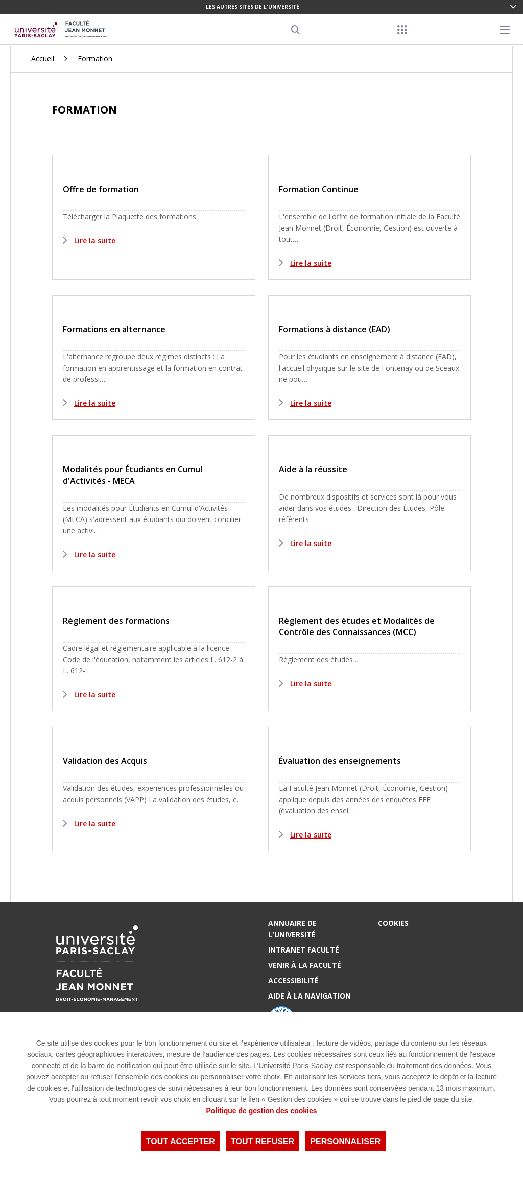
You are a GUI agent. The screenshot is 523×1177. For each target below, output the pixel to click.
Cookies (393, 923)
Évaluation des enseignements (340, 760)
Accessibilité (293, 980)
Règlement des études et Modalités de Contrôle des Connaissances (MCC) (357, 626)
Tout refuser (262, 1141)
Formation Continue (319, 189)
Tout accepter (180, 1141)
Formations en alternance (114, 329)
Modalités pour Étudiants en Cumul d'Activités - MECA (132, 475)
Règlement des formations (116, 620)
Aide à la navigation (309, 996)
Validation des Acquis (105, 760)
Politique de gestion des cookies (261, 1110)
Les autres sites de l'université (252, 6)
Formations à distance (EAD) (334, 329)
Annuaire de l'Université (292, 928)
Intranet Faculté (303, 950)
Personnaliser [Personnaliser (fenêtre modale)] (345, 1141)
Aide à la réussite (313, 469)
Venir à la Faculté (304, 965)
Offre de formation (101, 189)
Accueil (42, 58)
